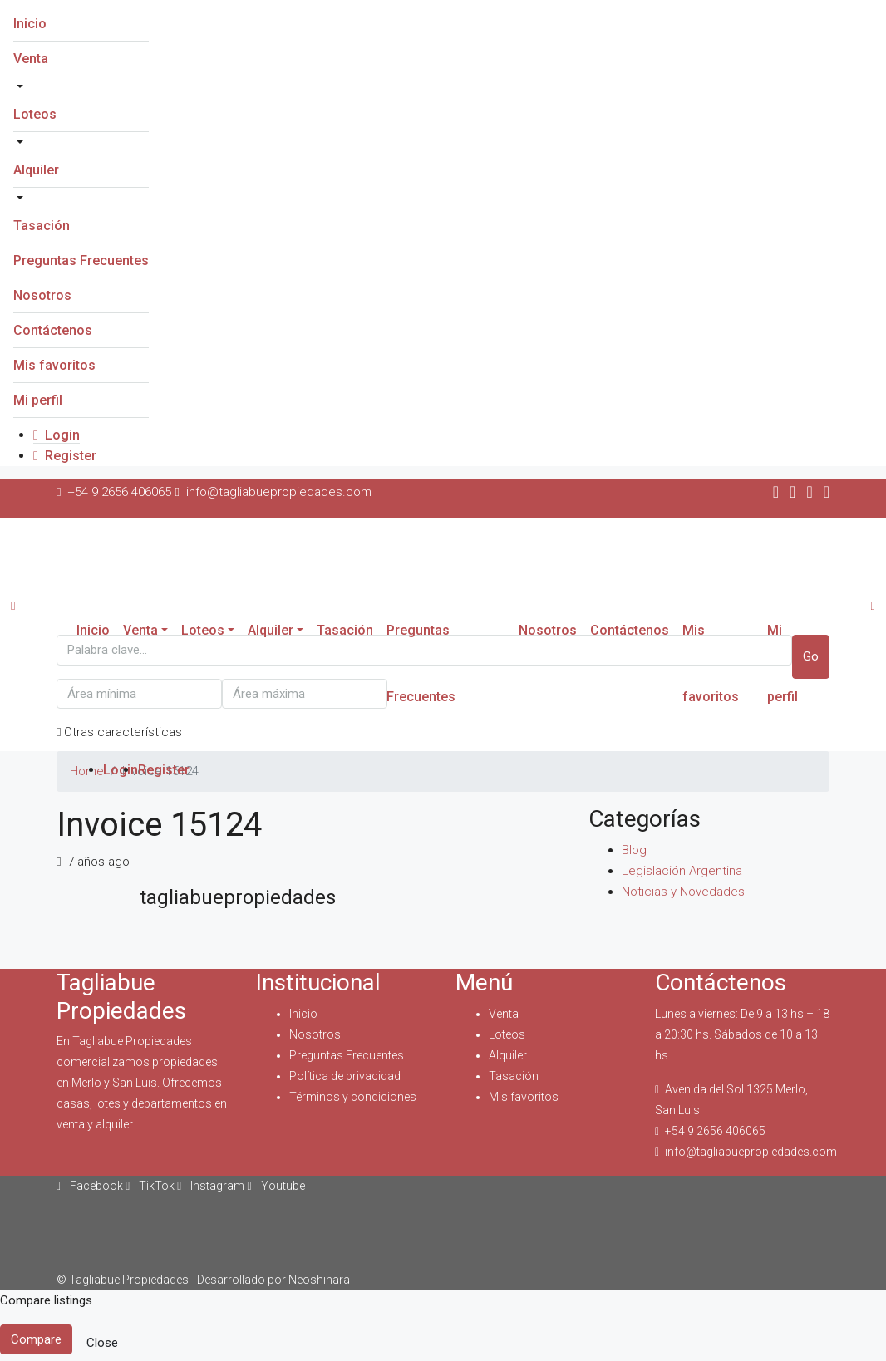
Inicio (30, 24)
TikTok (151, 1185)
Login (56, 435)
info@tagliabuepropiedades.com (751, 1151)
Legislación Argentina (682, 870)
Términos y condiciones (352, 1096)
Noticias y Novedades (683, 891)
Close (102, 1342)
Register (64, 456)
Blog (634, 850)
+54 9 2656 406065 (715, 1130)
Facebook (91, 1185)
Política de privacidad (345, 1076)
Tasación (41, 225)
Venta (30, 58)
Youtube (275, 1185)
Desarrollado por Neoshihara (273, 1279)
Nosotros (42, 295)
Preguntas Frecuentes (81, 260)
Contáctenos (52, 330)
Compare (36, 1339)
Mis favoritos (54, 365)
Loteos (35, 114)
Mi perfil (37, 400)
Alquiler (36, 170)
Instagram (212, 1185)
